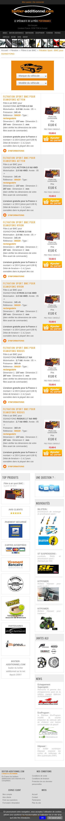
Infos (19, 37)
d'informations (13, 151)
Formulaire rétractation (11, 803)
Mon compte (7, 794)
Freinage (58, 33)
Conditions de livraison (40, 779)
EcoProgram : (49, 725)
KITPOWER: (49, 590)
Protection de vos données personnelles (42, 783)
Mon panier (26, 2)
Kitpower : (49, 751)
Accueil (5, 33)
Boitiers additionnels (16, 33)
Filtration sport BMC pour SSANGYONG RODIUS (19, 349)
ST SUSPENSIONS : (49, 563)
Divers (13, 37)
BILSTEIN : (49, 527)
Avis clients (7, 797)
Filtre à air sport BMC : (15, 491)
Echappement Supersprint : (49, 694)
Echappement (39, 33)
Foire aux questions (10, 800)
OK (42, 818)
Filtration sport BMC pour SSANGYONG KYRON (19, 223)
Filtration (49, 33)
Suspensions (29, 33)
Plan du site (36, 803)
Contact (25, 37)
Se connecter (38, 2)
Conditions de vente (39, 776)
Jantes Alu (6, 37)
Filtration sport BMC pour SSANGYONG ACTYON (19, 98)
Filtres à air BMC (28, 50)
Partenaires (36, 800)
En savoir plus (55, 818)
